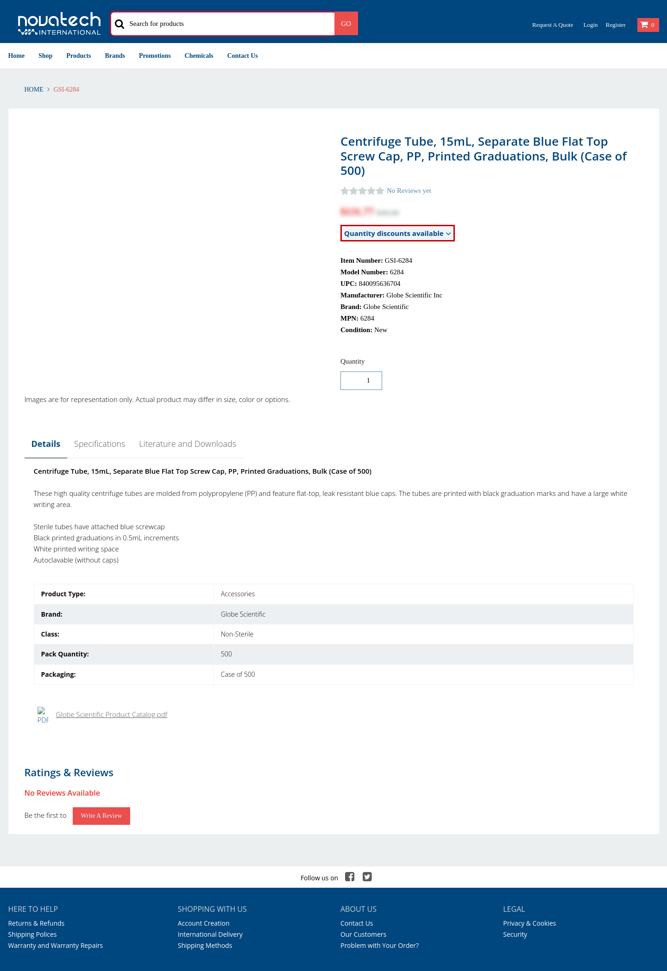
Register (615, 24)
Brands (115, 55)
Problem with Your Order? (379, 765)
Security (515, 754)
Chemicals (199, 55)
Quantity (352, 361)
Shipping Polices (32, 754)
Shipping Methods (205, 765)
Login (590, 24)
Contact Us (242, 55)
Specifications (99, 443)
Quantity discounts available (397, 233)
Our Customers (363, 754)
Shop (45, 55)
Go (346, 23)
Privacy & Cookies (529, 743)
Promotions (155, 55)
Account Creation (204, 743)
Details (46, 443)
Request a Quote (552, 24)
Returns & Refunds (36, 743)
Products (78, 55)
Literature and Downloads (187, 443)
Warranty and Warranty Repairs (55, 765)
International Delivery (210, 754)
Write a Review (101, 635)
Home (16, 55)
